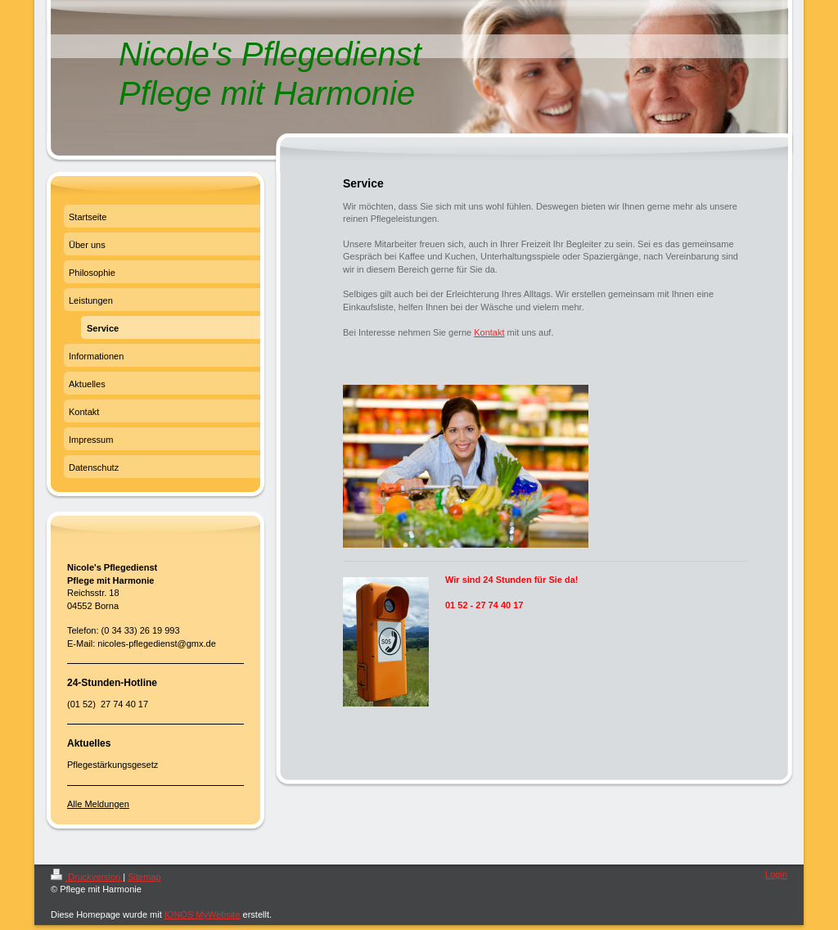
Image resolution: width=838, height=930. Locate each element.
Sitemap (144, 877)
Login (776, 874)
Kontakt (489, 332)
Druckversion (87, 877)
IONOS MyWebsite (202, 914)
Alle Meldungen (98, 804)
